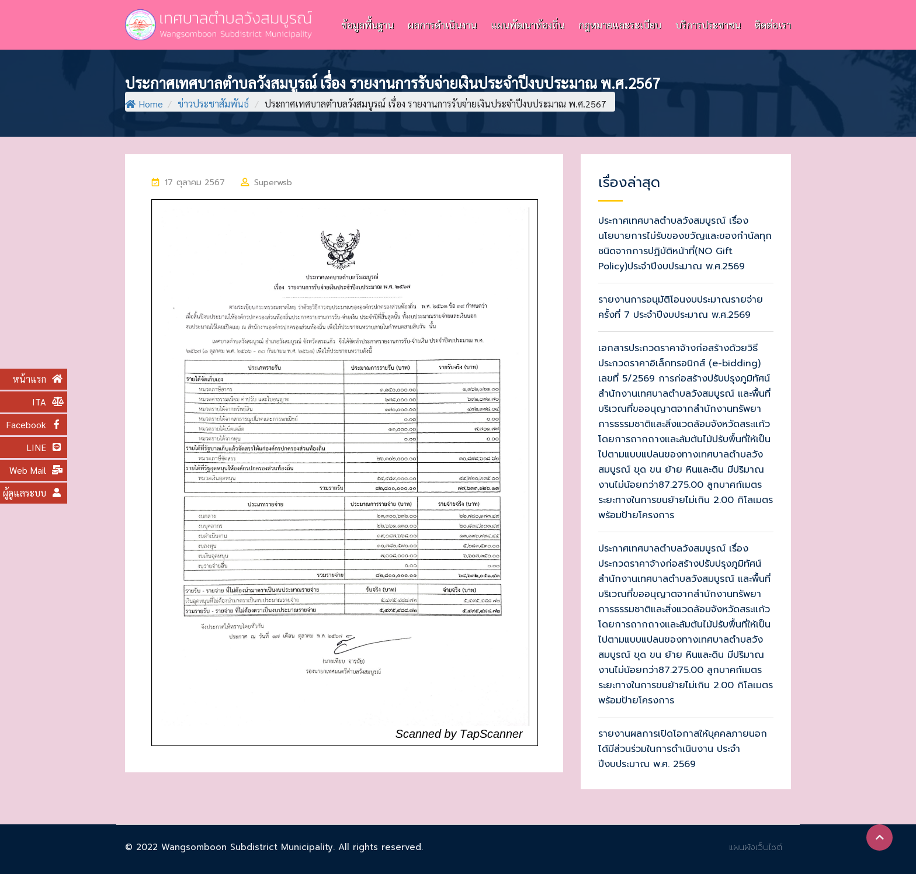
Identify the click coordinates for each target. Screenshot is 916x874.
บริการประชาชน (708, 24)
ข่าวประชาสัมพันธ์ (213, 104)
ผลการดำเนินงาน (442, 24)
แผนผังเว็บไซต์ (755, 847)
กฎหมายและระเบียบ (619, 24)
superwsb (273, 182)
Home (144, 104)
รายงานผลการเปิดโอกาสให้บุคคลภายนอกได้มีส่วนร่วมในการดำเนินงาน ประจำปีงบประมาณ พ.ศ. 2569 (682, 749)
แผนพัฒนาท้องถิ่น (527, 24)
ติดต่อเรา (773, 24)
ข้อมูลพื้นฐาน (367, 24)
